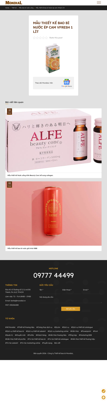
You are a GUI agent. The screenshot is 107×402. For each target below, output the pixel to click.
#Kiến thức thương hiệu (57, 335)
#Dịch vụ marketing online (58, 331)
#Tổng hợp (72, 335)
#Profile (30, 335)
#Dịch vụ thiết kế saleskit (36, 331)
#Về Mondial (10, 327)
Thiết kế (14, 8)
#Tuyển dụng (47, 343)
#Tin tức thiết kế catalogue (58, 339)
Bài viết (57, 343)
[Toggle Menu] (99, 2)
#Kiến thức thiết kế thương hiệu (83, 339)
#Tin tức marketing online (30, 343)
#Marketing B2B (85, 335)
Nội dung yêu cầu (46, 297)
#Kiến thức (74, 331)
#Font (95, 331)
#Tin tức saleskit (11, 343)
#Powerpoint (86, 331)
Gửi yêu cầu (70, 309)
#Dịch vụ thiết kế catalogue (82, 327)
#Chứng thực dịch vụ (44, 327)
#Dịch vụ (65, 327)
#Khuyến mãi (20, 335)
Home (7, 8)
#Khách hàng (41, 335)
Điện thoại (66, 290)
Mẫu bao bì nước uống (26, 8)
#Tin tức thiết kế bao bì (37, 339)
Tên (41, 290)
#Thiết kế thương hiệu (25, 327)
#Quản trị (9, 335)
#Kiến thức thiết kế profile (15, 339)
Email (86, 290)
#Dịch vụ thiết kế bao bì (14, 331)
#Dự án (57, 327)
